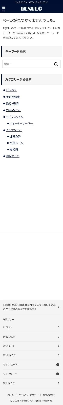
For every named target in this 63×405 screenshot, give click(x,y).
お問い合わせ (49, 395)
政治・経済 (12, 103)
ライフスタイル (15, 117)
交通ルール (16, 143)
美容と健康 (13, 97)
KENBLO (31, 8)
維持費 (14, 149)
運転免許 (15, 136)
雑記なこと (12, 156)
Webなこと (13, 110)
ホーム (11, 395)
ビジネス (11, 90)
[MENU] (4, 8)
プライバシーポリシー (28, 395)
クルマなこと (14, 130)
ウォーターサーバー (21, 123)
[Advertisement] (31, 266)
